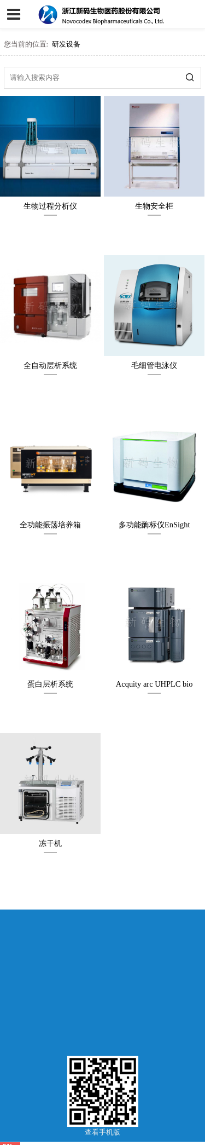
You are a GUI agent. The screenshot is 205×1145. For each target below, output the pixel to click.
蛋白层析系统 (50, 684)
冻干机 (50, 843)
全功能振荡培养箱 (50, 524)
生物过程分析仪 (50, 206)
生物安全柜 (154, 206)
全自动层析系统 (50, 365)
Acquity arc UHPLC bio (154, 684)
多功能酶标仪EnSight (154, 524)
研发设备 (66, 44)
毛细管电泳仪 (154, 365)
